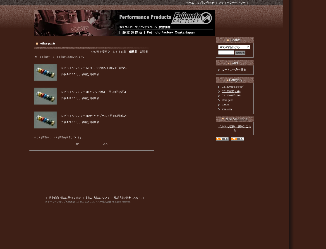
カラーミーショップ (55, 201)
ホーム (190, 2)
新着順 (144, 51)
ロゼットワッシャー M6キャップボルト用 (86, 68)
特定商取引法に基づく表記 (65, 197)
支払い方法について (97, 197)
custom (226, 104)
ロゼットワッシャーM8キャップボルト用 (86, 91)
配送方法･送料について (128, 197)
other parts (47, 43)
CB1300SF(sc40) (231, 91)
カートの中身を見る (234, 69)
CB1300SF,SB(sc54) (233, 86)
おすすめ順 (119, 51)
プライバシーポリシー (232, 2)
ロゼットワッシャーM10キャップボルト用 (87, 115)
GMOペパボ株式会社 (100, 201)
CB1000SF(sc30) (231, 95)
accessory (227, 109)
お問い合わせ (206, 2)
